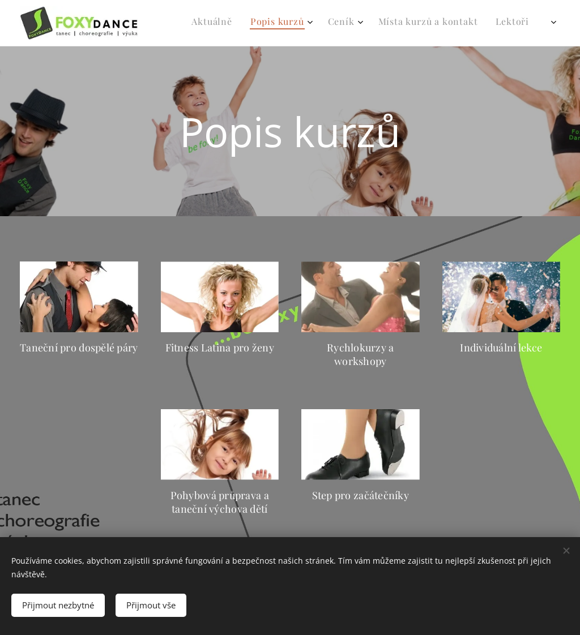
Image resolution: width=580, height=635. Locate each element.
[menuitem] (353, 23)
